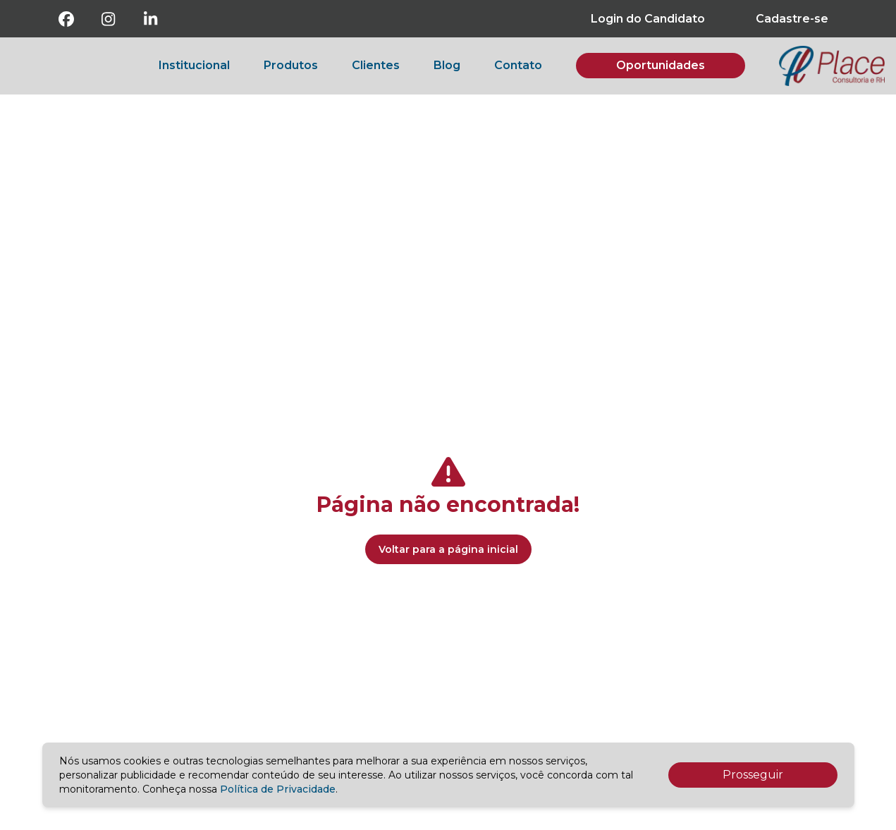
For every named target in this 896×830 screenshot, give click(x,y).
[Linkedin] (151, 19)
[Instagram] (108, 19)
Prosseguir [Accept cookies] (753, 774)
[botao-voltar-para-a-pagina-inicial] (832, 66)
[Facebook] (66, 19)
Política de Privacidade (278, 789)
